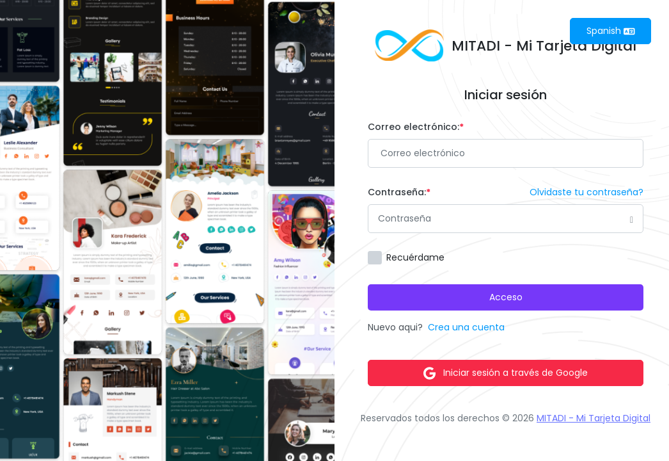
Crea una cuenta (466, 327)
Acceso (506, 297)
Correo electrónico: (416, 126)
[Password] (505, 218)
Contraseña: (399, 192)
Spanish (610, 30)
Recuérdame (415, 257)
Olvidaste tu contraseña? (586, 192)
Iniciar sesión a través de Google (505, 373)
